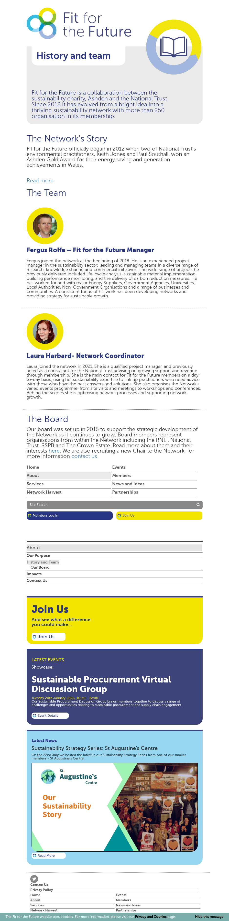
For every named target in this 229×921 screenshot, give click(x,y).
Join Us (128, 515)
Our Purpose (38, 555)
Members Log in (45, 515)
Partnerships (125, 492)
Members (121, 475)
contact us (84, 456)
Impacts (34, 574)
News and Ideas (128, 483)
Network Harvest (44, 492)
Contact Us (37, 580)
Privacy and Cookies (150, 917)
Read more (40, 181)
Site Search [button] (38, 505)
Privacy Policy (41, 890)
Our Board (40, 567)
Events (119, 467)
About (33, 475)
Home (33, 467)
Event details (48, 715)
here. (55, 451)
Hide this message (209, 917)
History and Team (43, 562)
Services (35, 483)
